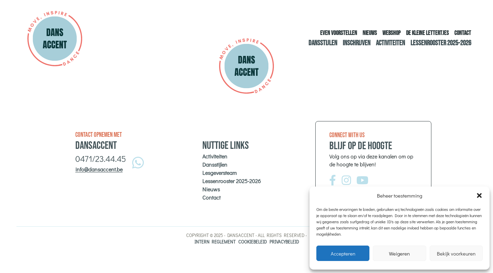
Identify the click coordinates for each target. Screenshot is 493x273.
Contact (462, 33)
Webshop (391, 33)
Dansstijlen (322, 43)
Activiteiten (390, 43)
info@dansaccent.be (99, 169)
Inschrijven (356, 43)
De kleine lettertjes (427, 33)
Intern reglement (215, 242)
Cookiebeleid (252, 242)
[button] (479, 195)
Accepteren (343, 253)
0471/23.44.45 (100, 158)
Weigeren (399, 253)
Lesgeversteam (219, 172)
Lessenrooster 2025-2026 (440, 43)
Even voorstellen (338, 33)
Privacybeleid (284, 242)
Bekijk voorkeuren (456, 253)
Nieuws (370, 33)
